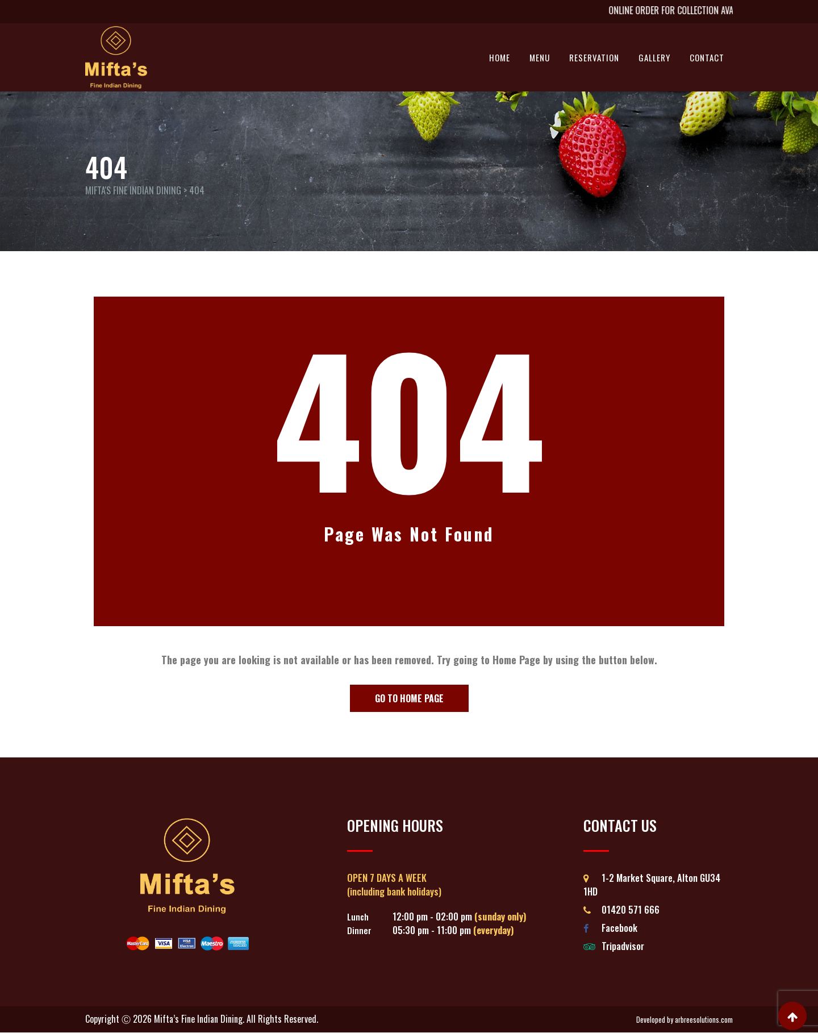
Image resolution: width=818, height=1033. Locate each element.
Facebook (619, 927)
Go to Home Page (409, 698)
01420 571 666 (631, 909)
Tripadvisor (623, 946)
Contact (707, 57)
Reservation (594, 57)
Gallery (654, 57)
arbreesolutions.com (704, 1019)
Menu (539, 57)
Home (499, 57)
